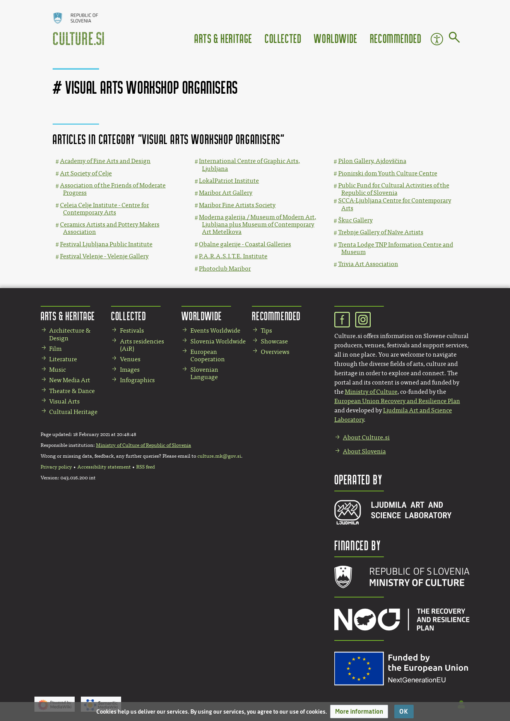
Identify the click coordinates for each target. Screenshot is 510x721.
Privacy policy (56, 467)
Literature (63, 359)
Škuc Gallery (355, 220)
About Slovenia (364, 451)
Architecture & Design (70, 334)
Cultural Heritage (73, 411)
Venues (130, 359)
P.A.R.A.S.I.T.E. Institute (233, 256)
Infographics (137, 380)
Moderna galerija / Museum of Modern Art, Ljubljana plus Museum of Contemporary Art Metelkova (257, 224)
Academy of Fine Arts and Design (105, 161)
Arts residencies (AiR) (142, 345)
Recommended (396, 38)
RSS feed (145, 467)
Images (130, 369)
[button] (359, 711)
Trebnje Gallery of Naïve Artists (380, 232)
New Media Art (69, 380)
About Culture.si (366, 437)
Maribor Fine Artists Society (237, 205)
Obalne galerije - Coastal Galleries (245, 244)
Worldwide (335, 38)
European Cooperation (207, 355)
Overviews (275, 351)
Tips (266, 330)
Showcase (274, 341)
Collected (283, 38)
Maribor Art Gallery (225, 192)
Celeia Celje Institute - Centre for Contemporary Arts (104, 208)
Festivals (132, 330)
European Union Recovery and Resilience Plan (397, 401)
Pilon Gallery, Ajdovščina (372, 161)
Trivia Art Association (368, 264)
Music (57, 369)
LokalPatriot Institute (229, 180)
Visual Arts (64, 401)
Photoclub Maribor (225, 268)
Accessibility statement (104, 467)
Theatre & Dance (72, 391)
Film (55, 348)
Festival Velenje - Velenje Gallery (104, 256)
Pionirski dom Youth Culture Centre (387, 173)
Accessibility (437, 39)
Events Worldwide (215, 330)
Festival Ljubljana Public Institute (106, 244)
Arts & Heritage (223, 38)
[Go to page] (454, 38)
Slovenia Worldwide (218, 341)
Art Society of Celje (86, 173)
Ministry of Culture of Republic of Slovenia (143, 445)
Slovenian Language (204, 373)
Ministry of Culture (371, 391)
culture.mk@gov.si (219, 456)
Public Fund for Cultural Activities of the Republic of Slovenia (393, 189)
